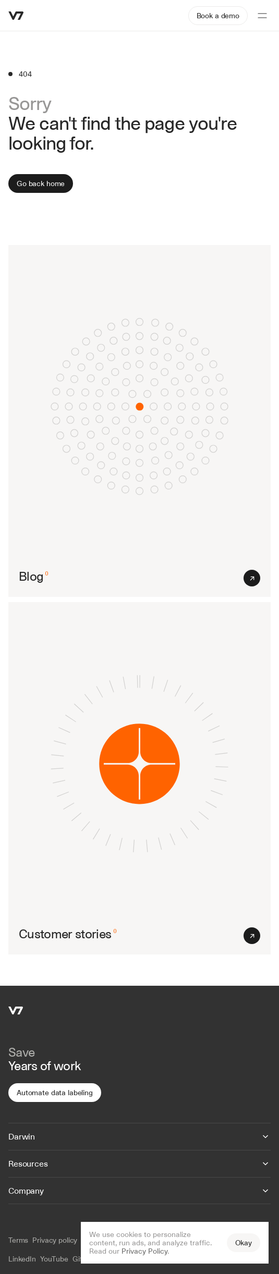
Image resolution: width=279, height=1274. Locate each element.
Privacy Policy (144, 1251)
